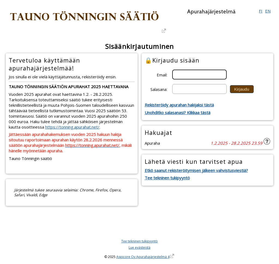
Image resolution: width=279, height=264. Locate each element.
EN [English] (268, 11)
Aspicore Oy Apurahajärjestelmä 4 (142, 256)
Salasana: (158, 89)
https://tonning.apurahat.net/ (72, 127)
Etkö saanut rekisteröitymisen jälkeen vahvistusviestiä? (196, 170)
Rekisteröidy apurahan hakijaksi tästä (179, 105)
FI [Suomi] (260, 11)
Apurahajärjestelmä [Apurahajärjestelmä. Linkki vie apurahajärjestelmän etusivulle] (211, 11)
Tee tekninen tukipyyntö (167, 177)
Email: (162, 74)
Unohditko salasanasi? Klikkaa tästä (177, 112)
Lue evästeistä (139, 247)
